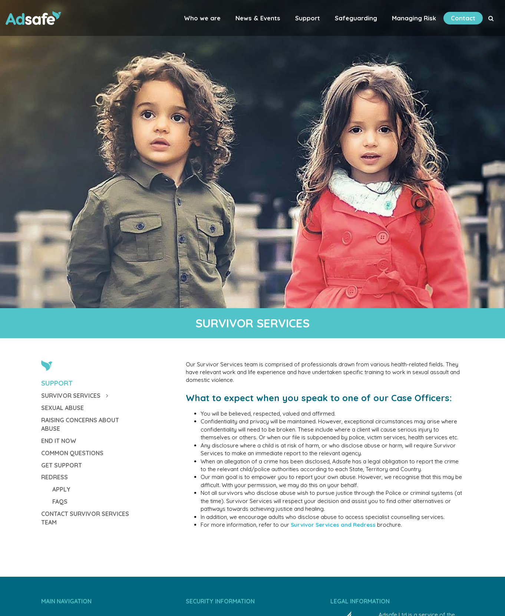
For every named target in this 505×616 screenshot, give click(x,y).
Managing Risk (414, 18)
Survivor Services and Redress (333, 524)
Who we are (202, 18)
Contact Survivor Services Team (85, 518)
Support (307, 18)
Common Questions (72, 453)
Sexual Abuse (62, 408)
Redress (54, 477)
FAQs (59, 501)
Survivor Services (74, 395)
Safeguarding (356, 18)
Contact (463, 18)
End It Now (58, 440)
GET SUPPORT (61, 465)
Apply (61, 489)
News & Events (257, 18)
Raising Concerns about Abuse (80, 424)
